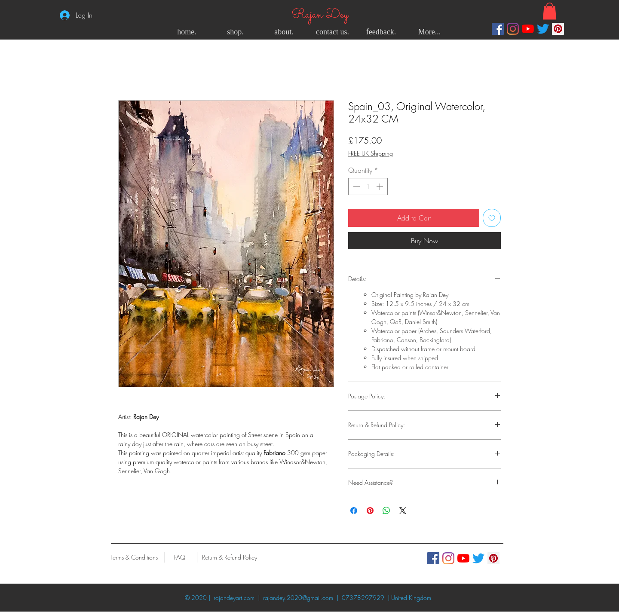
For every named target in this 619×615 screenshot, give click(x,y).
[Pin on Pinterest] (370, 510)
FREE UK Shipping (370, 153)
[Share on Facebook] (354, 510)
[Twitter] (543, 29)
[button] (549, 11)
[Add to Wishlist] (492, 218)
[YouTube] (528, 29)
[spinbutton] (368, 186)
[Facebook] (498, 29)
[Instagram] (513, 29)
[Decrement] (355, 186)
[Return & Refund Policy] (229, 557)
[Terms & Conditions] (133, 557)
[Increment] (380, 186)
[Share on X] (403, 510)
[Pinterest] (558, 29)
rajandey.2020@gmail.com (298, 598)
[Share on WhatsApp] (386, 510)
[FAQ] (179, 557)
